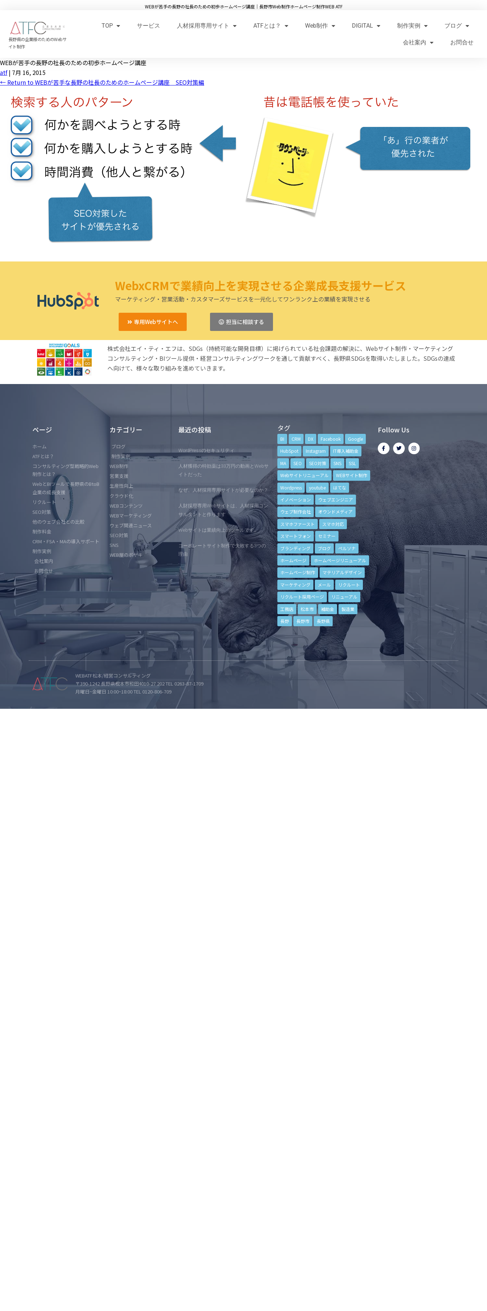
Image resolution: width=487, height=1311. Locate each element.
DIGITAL (366, 25)
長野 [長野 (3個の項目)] (284, 621)
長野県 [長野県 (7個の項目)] (323, 621)
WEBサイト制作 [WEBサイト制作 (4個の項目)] (351, 475)
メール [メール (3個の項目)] (324, 584)
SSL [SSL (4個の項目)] (352, 463)
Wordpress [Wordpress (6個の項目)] (291, 487)
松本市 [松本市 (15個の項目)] (307, 609)
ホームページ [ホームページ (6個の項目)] (293, 560)
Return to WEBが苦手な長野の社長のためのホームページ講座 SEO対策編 (102, 82)
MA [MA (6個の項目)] (283, 463)
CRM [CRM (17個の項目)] (296, 439)
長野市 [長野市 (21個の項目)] (302, 621)
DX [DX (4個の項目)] (310, 439)
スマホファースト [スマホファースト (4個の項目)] (297, 524)
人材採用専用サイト (207, 25)
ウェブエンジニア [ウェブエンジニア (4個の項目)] (335, 499)
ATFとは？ (270, 25)
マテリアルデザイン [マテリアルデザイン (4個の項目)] (342, 572)
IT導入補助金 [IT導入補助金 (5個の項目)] (346, 451)
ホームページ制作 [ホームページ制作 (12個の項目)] (297, 572)
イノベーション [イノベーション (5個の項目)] (295, 499)
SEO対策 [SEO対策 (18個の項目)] (317, 463)
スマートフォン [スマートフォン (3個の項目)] (295, 536)
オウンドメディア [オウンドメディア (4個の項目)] (335, 511)
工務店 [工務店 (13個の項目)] (286, 609)
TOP (111, 25)
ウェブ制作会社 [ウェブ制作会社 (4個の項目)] (295, 511)
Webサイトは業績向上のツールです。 (218, 530)
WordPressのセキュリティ (206, 450)
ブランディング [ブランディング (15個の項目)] (295, 548)
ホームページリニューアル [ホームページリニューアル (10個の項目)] (340, 560)
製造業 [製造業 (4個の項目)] (348, 609)
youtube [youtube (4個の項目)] (317, 487)
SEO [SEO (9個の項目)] (297, 463)
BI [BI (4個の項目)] (282, 439)
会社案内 (418, 42)
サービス (148, 25)
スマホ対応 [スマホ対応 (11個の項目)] (333, 524)
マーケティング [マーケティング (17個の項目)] (295, 584)
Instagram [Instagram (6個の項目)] (316, 451)
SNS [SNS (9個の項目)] (337, 463)
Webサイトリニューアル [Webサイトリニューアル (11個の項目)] (304, 475)
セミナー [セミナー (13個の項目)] (327, 536)
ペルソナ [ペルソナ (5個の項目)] (347, 548)
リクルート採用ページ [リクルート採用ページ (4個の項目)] (302, 596)
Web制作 (320, 25)
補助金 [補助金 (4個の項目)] (327, 609)
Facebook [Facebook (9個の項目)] (331, 439)
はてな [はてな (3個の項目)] (339, 487)
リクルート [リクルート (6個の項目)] (349, 584)
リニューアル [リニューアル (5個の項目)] (344, 596)
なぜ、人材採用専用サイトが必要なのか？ (223, 490)
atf (3, 72)
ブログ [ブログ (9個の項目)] (324, 548)
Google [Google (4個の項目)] (355, 439)
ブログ (456, 25)
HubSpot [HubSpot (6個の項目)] (289, 451)
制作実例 (412, 25)
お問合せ (462, 42)
